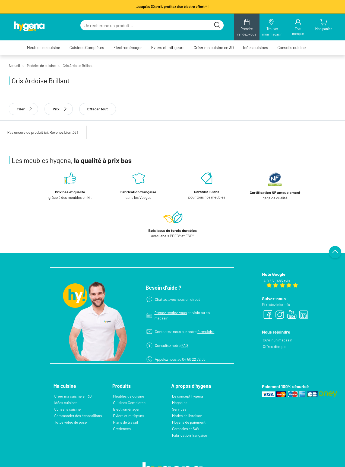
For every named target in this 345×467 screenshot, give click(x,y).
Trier (23, 109)
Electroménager (127, 48)
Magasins (179, 402)
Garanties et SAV (185, 428)
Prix (59, 109)
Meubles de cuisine (43, 48)
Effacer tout (97, 109)
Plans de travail (125, 422)
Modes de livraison (187, 415)
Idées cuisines (255, 48)
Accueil (14, 65)
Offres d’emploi (275, 346)
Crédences (122, 428)
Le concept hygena (187, 396)
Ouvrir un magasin (277, 340)
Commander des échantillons (78, 415)
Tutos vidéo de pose (70, 422)
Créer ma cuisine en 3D (214, 48)
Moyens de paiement (188, 422)
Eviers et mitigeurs (167, 48)
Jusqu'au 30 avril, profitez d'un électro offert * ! (172, 6)
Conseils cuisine (291, 48)
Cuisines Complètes (86, 48)
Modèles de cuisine (41, 65)
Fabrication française (189, 435)
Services (179, 409)
